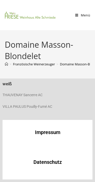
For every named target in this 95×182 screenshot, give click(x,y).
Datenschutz (47, 162)
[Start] (6, 64)
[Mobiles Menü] (82, 15)
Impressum (47, 132)
